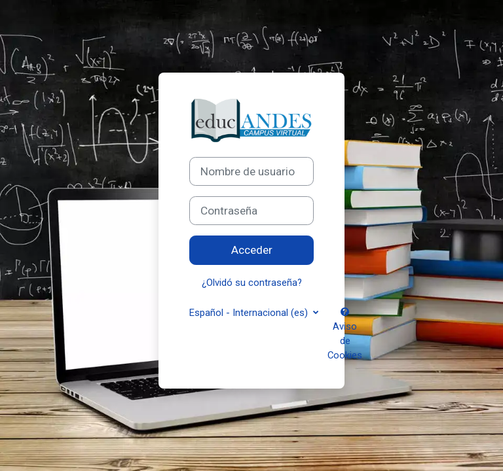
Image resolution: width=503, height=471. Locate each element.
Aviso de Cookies (344, 334)
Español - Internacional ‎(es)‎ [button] (249, 313)
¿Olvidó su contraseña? (252, 282)
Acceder (251, 249)
